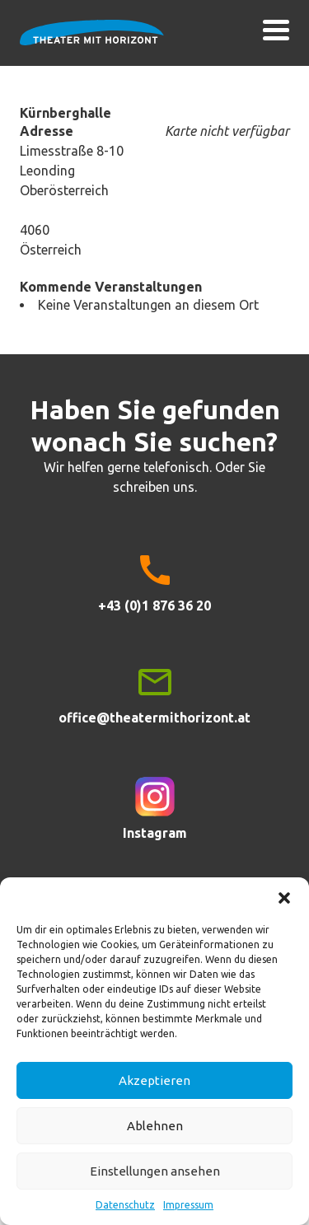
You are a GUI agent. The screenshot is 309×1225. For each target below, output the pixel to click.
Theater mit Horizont (92, 43)
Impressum (188, 1204)
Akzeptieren (154, 1080)
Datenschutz (125, 1204)
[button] (284, 898)
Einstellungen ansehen (155, 1171)
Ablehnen (155, 1126)
